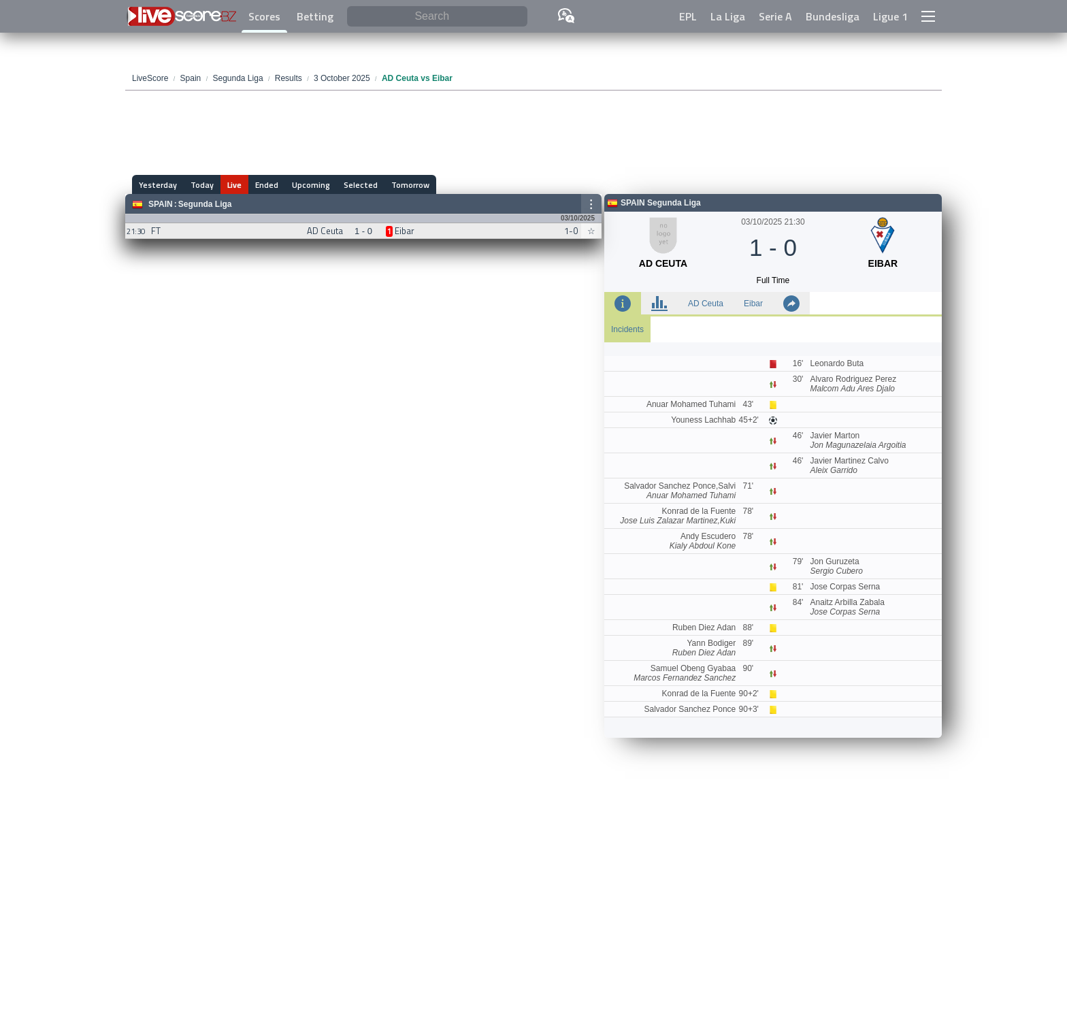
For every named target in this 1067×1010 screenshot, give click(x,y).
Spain (160, 204)
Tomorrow (410, 184)
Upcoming (311, 184)
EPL (688, 16)
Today (202, 184)
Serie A (775, 16)
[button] (928, 16)
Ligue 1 (890, 16)
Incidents (627, 329)
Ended (266, 184)
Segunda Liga (205, 204)
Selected (361, 184)
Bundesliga (832, 16)
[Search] (437, 16)
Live (234, 184)
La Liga (727, 16)
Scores (264, 16)
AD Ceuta (705, 303)
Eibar (753, 303)
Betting (315, 16)
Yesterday (158, 184)
